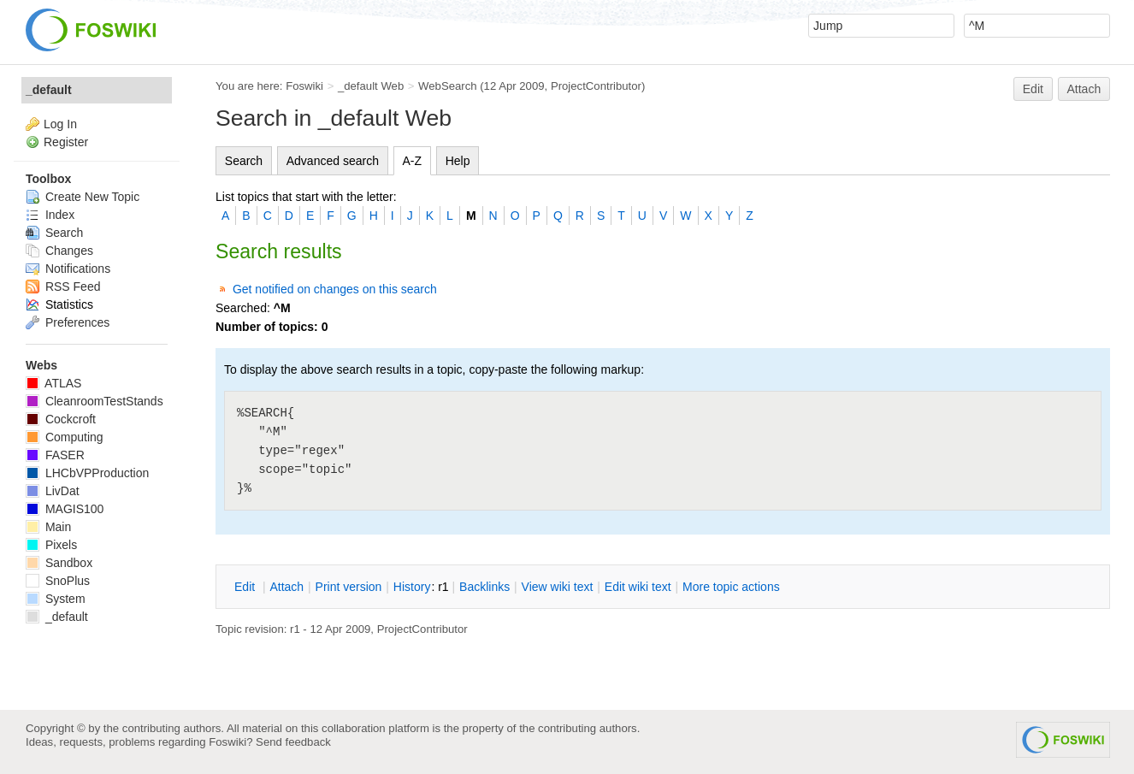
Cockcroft (61, 419)
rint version (349, 587)
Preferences (67, 322)
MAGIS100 (64, 509)
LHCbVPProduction (87, 473)
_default (49, 90)
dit (246, 587)
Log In (60, 124)
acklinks (484, 587)
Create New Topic (82, 197)
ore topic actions (731, 587)
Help (458, 161)
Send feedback (293, 742)
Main (48, 527)
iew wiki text (558, 587)
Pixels (51, 545)
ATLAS (53, 383)
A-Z (412, 161)
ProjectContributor (596, 86)
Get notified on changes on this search (335, 289)
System (56, 599)
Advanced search (332, 161)
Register (66, 142)
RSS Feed (63, 286)
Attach (1084, 89)
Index (50, 215)
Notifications (68, 268)
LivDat (53, 491)
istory (412, 587)
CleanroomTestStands (94, 401)
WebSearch (447, 86)
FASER (55, 455)
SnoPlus (58, 581)
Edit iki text (638, 587)
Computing (64, 437)
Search (244, 161)
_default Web (371, 86)
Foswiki (304, 86)
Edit (1033, 89)
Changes (59, 250)
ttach (286, 587)
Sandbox (59, 563)
